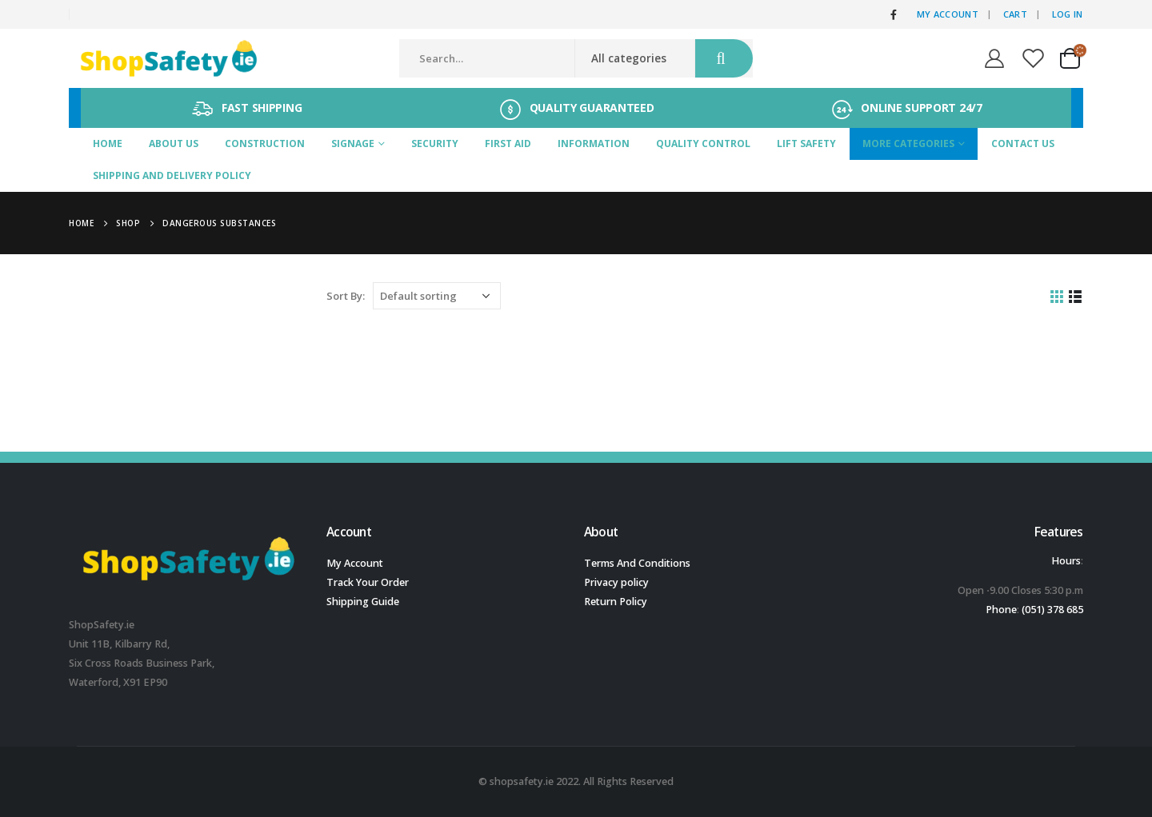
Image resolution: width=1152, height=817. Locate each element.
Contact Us (1022, 143)
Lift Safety (806, 143)
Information (594, 143)
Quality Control (703, 143)
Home (107, 143)
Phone (1001, 609)
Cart (1015, 14)
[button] (962, 590)
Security (434, 143)
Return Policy (615, 601)
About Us (173, 143)
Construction (265, 143)
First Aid (508, 143)
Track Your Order (367, 582)
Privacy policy (616, 582)
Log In (1067, 14)
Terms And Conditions (637, 563)
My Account (947, 14)
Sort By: (345, 296)
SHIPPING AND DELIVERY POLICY (172, 175)
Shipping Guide (362, 601)
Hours (1066, 561)
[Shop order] (437, 295)
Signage (352, 143)
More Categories (908, 143)
